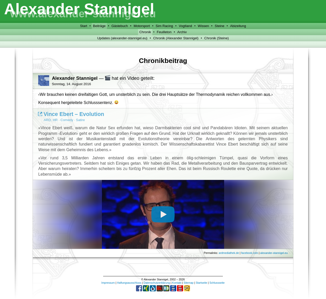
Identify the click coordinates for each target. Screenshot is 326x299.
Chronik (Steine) (216, 38)
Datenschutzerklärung (156, 282)
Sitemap (189, 282)
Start (83, 26)
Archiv (182, 32)
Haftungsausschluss (129, 282)
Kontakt (176, 282)
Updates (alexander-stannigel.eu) (122, 38)
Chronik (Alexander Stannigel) (175, 38)
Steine (219, 26)
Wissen (203, 26)
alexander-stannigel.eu (274, 252)
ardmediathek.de (229, 252)
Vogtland (185, 26)
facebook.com (249, 252)
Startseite (201, 282)
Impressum (108, 282)
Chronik (145, 32)
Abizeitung (238, 26)
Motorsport (142, 26)
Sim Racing (164, 26)
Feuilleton (164, 32)
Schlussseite (217, 282)
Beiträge (99, 26)
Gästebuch (119, 26)
